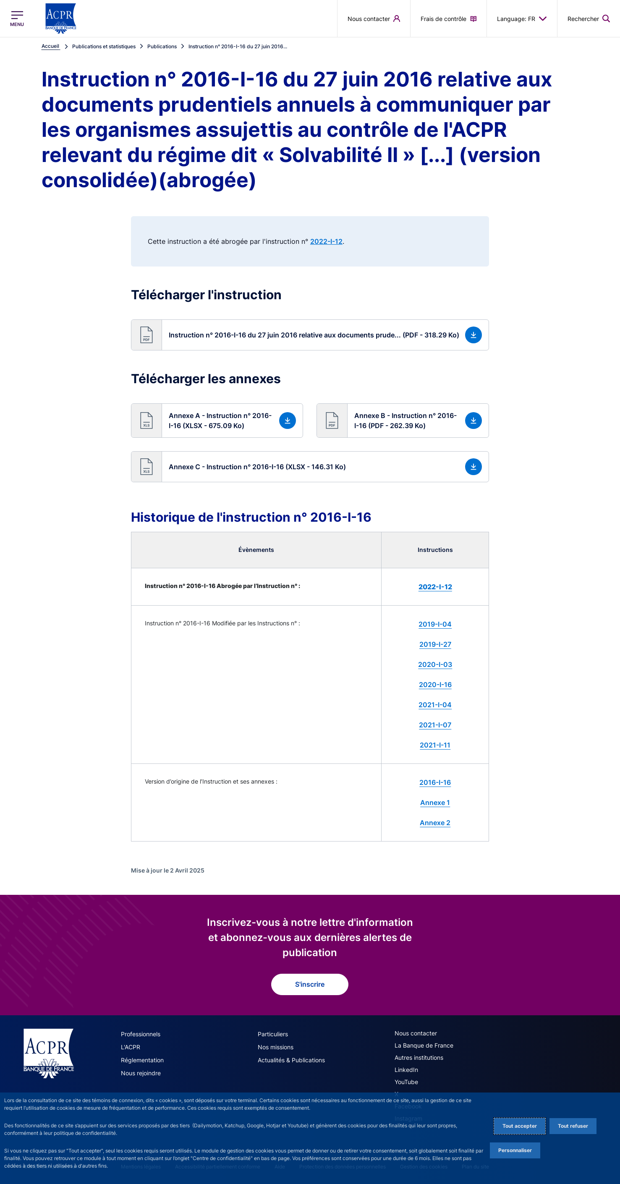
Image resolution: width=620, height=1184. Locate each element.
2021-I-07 (435, 725)
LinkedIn (406, 1069)
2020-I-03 (435, 664)
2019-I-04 (435, 624)
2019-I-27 (435, 644)
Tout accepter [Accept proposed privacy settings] (519, 1126)
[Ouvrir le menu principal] (17, 18)
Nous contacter (416, 1033)
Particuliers (273, 1034)
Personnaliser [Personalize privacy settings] (515, 1150)
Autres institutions (419, 1057)
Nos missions (275, 1047)
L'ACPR (130, 1047)
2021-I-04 (435, 704)
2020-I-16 (435, 684)
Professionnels (140, 1034)
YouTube (406, 1081)
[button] (310, 334)
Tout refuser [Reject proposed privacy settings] (573, 1126)
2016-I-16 (435, 782)
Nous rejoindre (141, 1073)
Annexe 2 (435, 822)
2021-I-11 (435, 745)
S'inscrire (309, 984)
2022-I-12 (326, 241)
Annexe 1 (435, 802)
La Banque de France (424, 1045)
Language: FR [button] (522, 18)
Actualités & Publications (291, 1060)
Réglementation (142, 1060)
